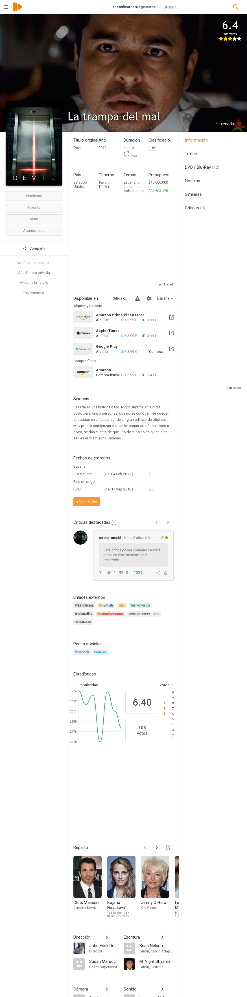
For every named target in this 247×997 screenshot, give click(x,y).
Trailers (191, 153)
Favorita (33, 207)
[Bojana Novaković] (124, 887)
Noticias (192, 180)
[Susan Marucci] (103, 961)
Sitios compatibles (120, 298)
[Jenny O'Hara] (158, 887)
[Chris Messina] (90, 887)
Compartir (33, 248)
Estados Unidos (80, 184)
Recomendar (33, 292)
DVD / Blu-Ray (202, 167)
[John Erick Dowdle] (103, 945)
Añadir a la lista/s (34, 282)
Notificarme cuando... (34, 263)
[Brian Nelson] (156, 945)
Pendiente (34, 196)
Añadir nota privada (34, 272)
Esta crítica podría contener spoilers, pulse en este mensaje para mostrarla (132, 555)
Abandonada (34, 230)
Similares (193, 194)
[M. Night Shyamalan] (156, 961)
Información (196, 140)
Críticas (195, 207)
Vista (34, 219)
